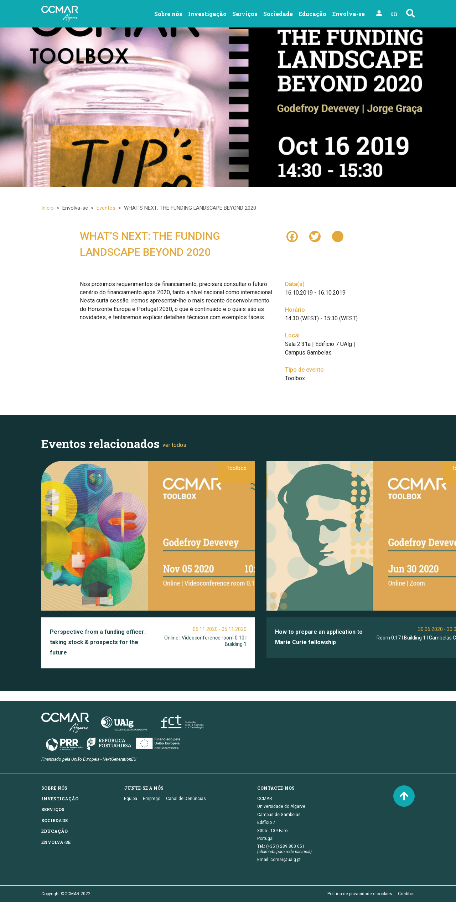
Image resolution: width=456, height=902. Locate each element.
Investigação (207, 13)
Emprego (151, 798)
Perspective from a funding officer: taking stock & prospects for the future (98, 642)
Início (47, 208)
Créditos (406, 893)
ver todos (174, 445)
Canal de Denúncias (186, 798)
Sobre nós (168, 13)
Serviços (245, 13)
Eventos (106, 208)
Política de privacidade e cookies (359, 893)
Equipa (130, 798)
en (394, 13)
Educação (312, 13)
